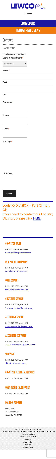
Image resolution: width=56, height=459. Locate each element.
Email (6, 128)
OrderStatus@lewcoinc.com (16, 289)
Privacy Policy (28, 442)
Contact (28, 439)
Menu (28, 13)
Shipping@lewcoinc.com (15, 363)
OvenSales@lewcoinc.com (16, 271)
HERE (37, 218)
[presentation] (23, 182)
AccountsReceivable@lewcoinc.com (20, 344)
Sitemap (28, 445)
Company (8, 102)
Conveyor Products (28, 434)
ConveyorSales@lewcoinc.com (18, 252)
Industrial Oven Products (28, 437)
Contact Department (13, 57)
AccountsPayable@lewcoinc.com (19, 326)
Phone (6, 115)
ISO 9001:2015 (28, 447)
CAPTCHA (7, 173)
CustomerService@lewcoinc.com (19, 308)
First (5, 82)
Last (5, 94)
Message (7, 141)
